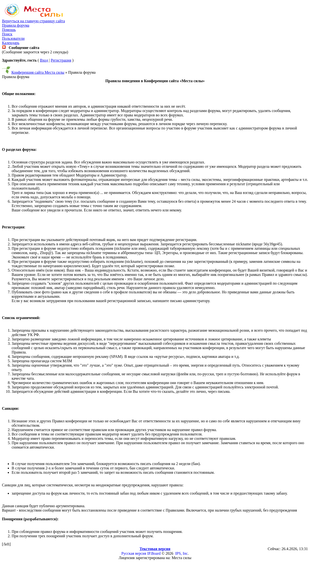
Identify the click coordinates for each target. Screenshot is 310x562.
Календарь (10, 43)
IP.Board (154, 553)
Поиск (7, 34)
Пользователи (13, 38)
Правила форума (15, 25)
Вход (44, 60)
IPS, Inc (181, 553)
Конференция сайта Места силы (37, 72)
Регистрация (61, 60)
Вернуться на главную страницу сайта (33, 21)
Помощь (9, 30)
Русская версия (133, 553)
